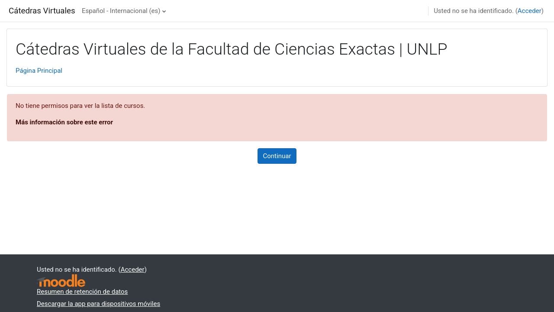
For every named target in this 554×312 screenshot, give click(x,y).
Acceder (529, 11)
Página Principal (39, 71)
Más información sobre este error (64, 122)
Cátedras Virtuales (42, 11)
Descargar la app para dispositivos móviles (98, 304)
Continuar (277, 156)
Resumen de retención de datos (82, 292)
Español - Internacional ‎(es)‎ (121, 11)
